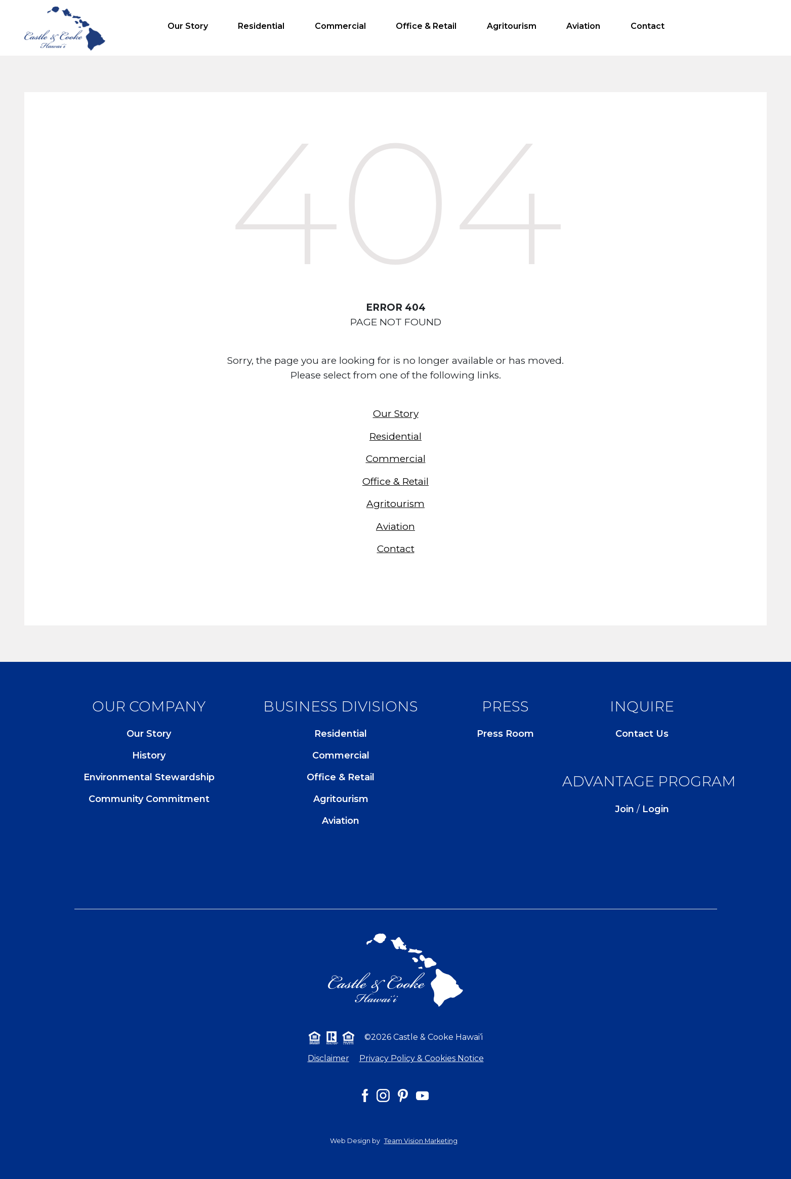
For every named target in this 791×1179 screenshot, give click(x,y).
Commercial (340, 26)
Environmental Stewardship (149, 777)
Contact (647, 26)
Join (624, 809)
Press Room (505, 733)
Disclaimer (328, 1058)
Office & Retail (426, 26)
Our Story (188, 26)
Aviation (583, 26)
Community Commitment (149, 799)
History (148, 755)
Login (655, 809)
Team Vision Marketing (420, 1141)
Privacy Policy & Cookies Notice (421, 1058)
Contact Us (642, 733)
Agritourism (511, 26)
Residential (261, 26)
